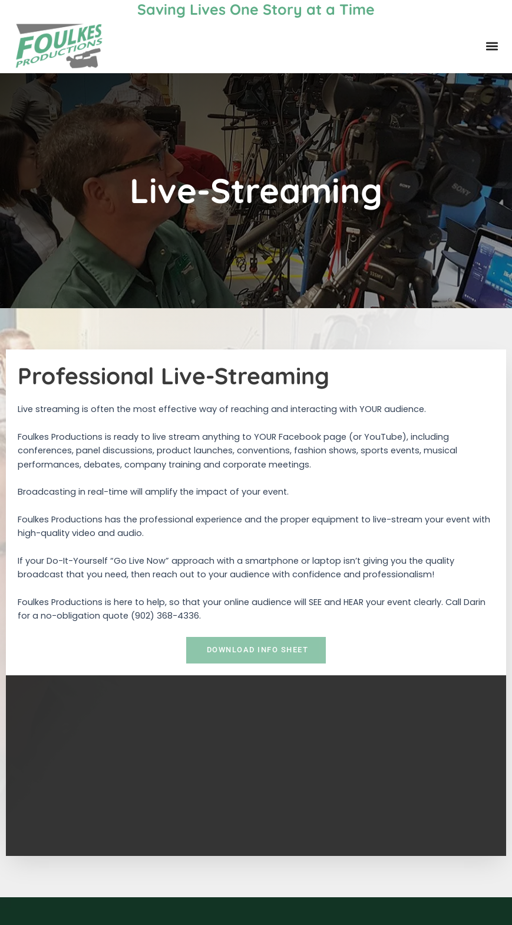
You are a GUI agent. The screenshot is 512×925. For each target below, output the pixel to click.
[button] (492, 46)
